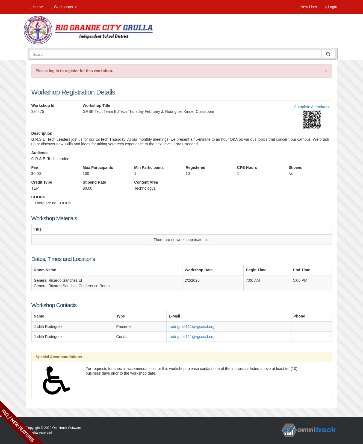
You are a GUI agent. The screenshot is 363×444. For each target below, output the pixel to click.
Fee (34, 167)
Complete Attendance (312, 107)
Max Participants (98, 167)
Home (36, 7)
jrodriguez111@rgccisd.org (192, 326)
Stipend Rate (94, 182)
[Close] (325, 71)
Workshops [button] (64, 7)
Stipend (295, 167)
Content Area (146, 182)
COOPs (38, 197)
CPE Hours (247, 167)
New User (307, 7)
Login (331, 7)
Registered (195, 167)
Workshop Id (43, 105)
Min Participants (149, 167)
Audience (40, 153)
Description (41, 133)
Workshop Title (96, 105)
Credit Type (41, 182)
